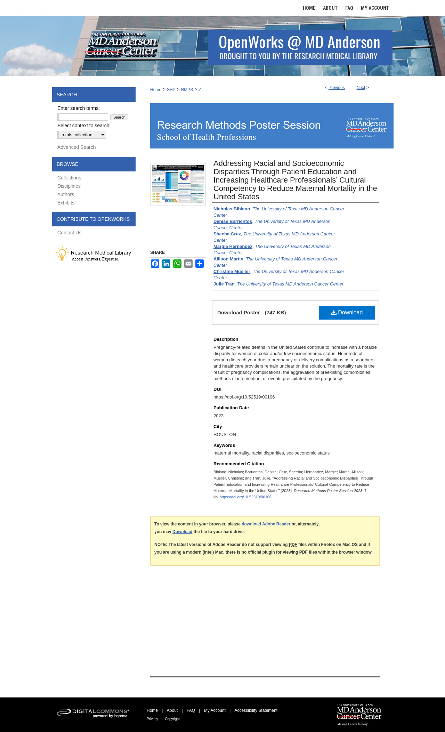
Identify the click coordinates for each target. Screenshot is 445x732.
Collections (69, 177)
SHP (171, 89)
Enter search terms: (78, 108)
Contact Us (69, 232)
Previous (337, 87)
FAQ (191, 710)
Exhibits (65, 203)
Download (347, 312)
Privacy (152, 719)
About (172, 710)
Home (155, 89)
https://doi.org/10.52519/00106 (246, 497)
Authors (65, 194)
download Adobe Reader (266, 524)
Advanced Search (76, 147)
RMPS (187, 89)
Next (361, 87)
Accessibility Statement (256, 710)
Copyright (172, 719)
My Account (215, 710)
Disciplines (69, 186)
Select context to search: (84, 125)
